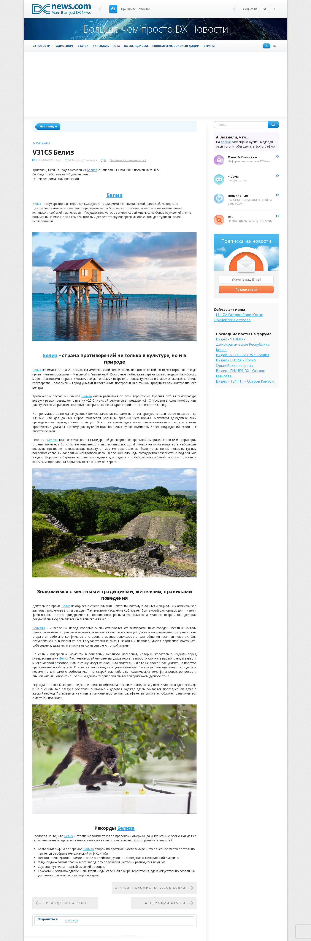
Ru (265, 46)
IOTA (116, 46)
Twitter (264, 9)
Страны (209, 46)
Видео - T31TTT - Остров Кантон (245, 381)
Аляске (226, 142)
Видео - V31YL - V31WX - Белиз (242, 354)
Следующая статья (165, 902)
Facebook (274, 9)
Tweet (111, 921)
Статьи (83, 46)
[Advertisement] (155, 84)
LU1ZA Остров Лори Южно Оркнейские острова (238, 317)
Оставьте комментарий (127, 160)
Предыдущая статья (64, 902)
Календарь (101, 46)
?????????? (71, 921)
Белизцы (38, 628)
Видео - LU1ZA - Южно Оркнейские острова (236, 363)
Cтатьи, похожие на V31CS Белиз (150, 887)
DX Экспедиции (136, 46)
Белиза (92, 170)
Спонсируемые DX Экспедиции (175, 46)
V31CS (36, 143)
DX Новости (41, 46)
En (273, 46)
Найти (273, 124)
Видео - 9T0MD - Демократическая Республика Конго (243, 344)
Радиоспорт (64, 46)
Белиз (46, 143)
